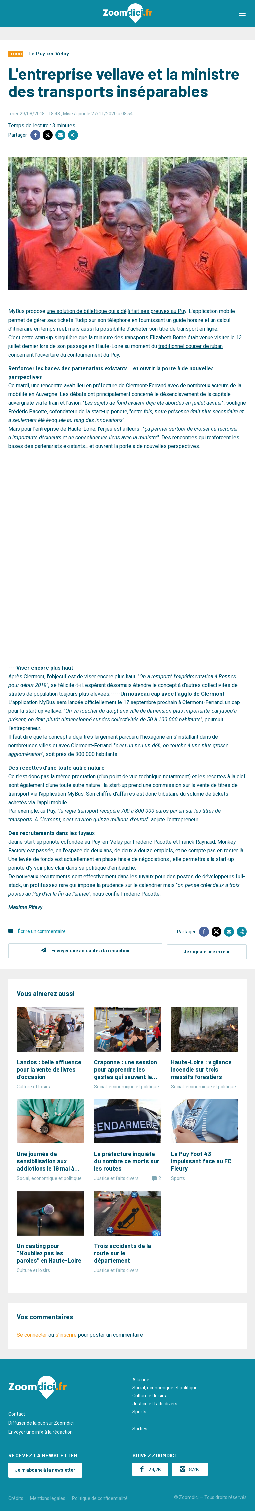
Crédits (15, 1497)
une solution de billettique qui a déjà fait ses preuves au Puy (116, 311)
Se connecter (32, 1333)
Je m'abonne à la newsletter (45, 1468)
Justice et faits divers (154, 1402)
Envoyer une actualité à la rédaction (89, 950)
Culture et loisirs (149, 1394)
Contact (16, 1412)
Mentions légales (47, 1497)
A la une (140, 1378)
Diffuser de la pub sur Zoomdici (41, 1421)
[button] (243, 13)
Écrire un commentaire (42, 931)
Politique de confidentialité (100, 1497)
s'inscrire (66, 1333)
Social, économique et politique (165, 1386)
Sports (139, 1410)
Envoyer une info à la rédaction (40, 1430)
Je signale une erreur (207, 950)
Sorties (139, 1427)
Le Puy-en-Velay (48, 54)
